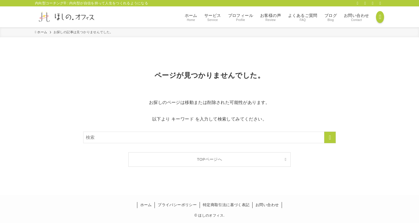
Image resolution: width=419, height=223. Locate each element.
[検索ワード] (209, 137)
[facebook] (357, 3)
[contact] (380, 3)
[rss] (373, 3)
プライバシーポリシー (177, 205)
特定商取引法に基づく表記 (226, 205)
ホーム (146, 205)
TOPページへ (209, 159)
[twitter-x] (365, 3)
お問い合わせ (267, 205)
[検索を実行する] (330, 137)
